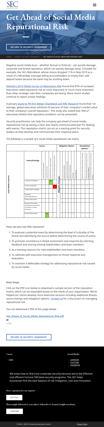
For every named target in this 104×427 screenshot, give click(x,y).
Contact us (57, 298)
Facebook (75, 365)
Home (8, 57)
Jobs (11, 359)
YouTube (74, 362)
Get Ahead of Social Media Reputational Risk (62, 57)
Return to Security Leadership (29, 47)
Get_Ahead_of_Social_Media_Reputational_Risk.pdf (35, 316)
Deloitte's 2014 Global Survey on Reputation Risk (33, 86)
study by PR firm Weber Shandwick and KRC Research (48, 103)
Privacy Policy (82, 424)
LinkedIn (74, 359)
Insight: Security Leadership (27, 57)
